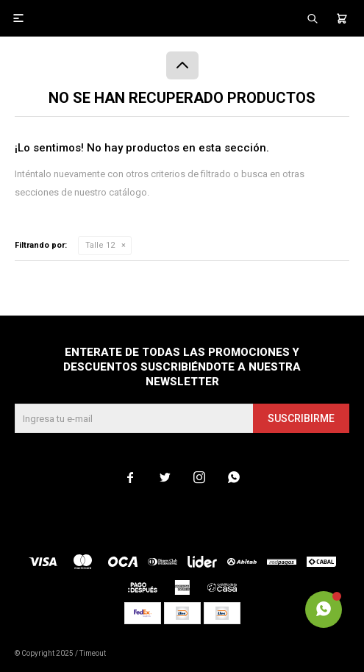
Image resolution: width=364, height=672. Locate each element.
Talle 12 (100, 245)
